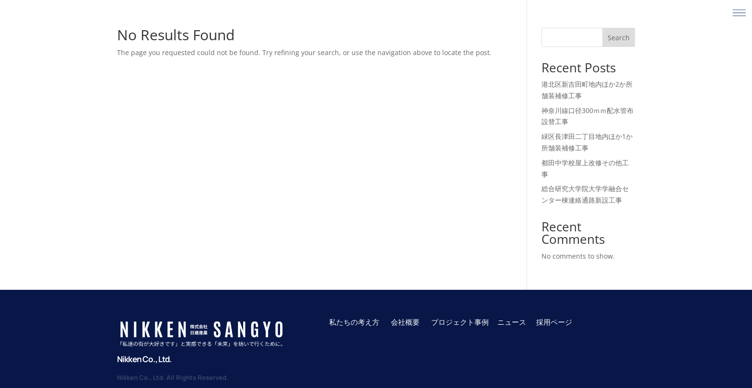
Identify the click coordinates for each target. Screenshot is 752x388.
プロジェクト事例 (460, 322)
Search (619, 37)
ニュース (511, 322)
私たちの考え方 (354, 322)
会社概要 (405, 322)
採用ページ (554, 322)
